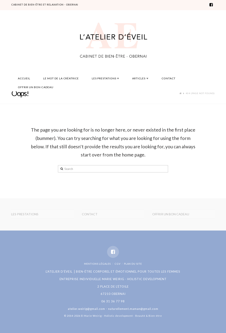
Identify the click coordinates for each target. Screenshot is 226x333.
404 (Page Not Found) (200, 93)
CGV (118, 263)
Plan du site (133, 263)
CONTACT (90, 214)
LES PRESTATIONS (24, 214)
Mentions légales (97, 263)
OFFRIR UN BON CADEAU (170, 214)
